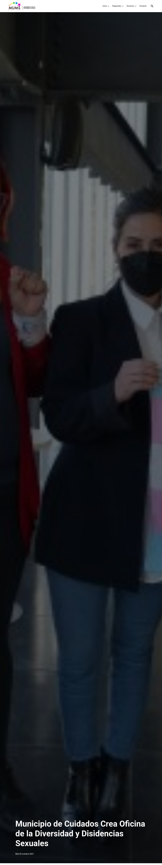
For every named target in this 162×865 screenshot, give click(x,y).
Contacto (143, 6)
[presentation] (108, 6)
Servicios (130, 6)
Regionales (116, 6)
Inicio (105, 6)
